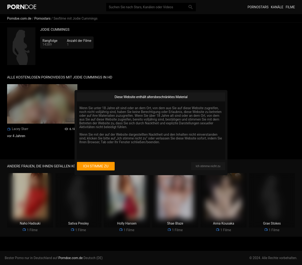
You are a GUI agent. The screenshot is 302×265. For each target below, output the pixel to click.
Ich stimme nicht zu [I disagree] (208, 166)
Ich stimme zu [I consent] (95, 166)
